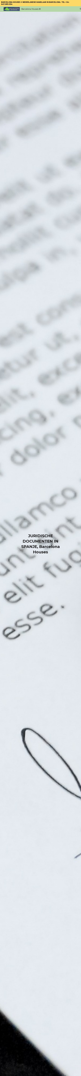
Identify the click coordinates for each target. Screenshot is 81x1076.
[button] (40, 1072)
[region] (40, 3)
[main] (41, 544)
